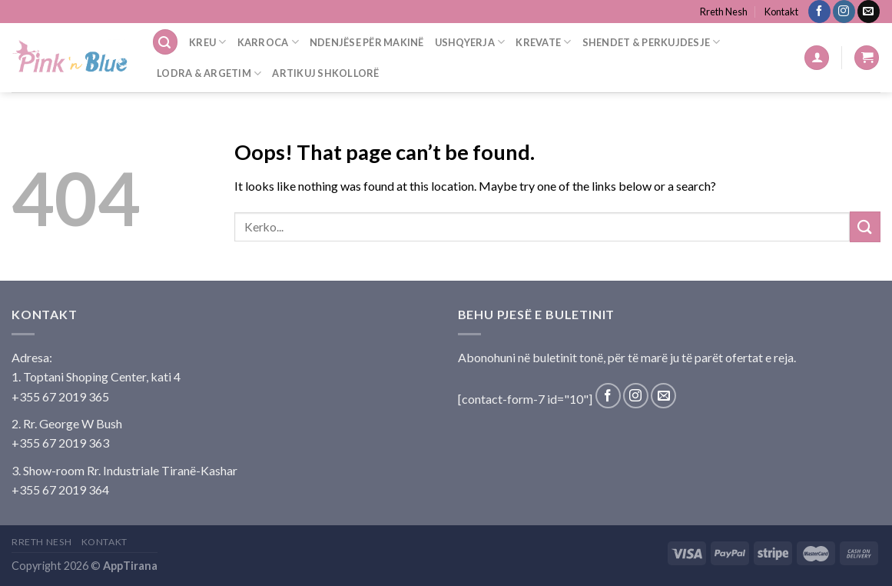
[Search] (165, 42)
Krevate (543, 42)
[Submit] (865, 226)
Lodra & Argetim (209, 73)
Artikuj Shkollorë (325, 73)
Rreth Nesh (724, 11)
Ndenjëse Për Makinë (367, 42)
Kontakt (781, 11)
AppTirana (130, 565)
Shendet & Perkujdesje (651, 42)
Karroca (268, 42)
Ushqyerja (470, 42)
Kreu (207, 42)
